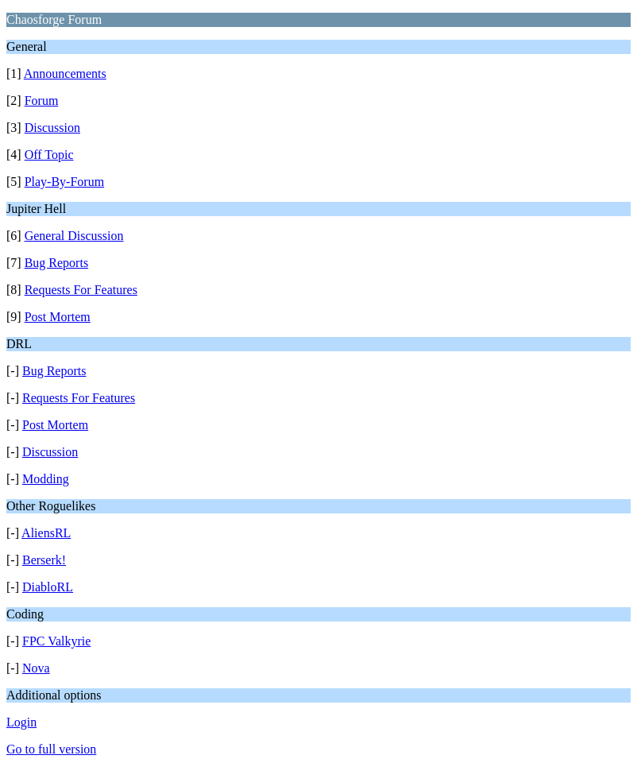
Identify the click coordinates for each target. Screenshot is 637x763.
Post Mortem (58, 316)
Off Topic (49, 154)
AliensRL (46, 533)
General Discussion (74, 235)
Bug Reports (56, 262)
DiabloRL (47, 587)
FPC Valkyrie (56, 641)
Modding (45, 479)
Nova (36, 668)
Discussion (52, 127)
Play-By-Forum (64, 181)
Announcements (65, 73)
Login (21, 722)
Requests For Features (81, 289)
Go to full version (51, 749)
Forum (42, 100)
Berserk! (44, 560)
